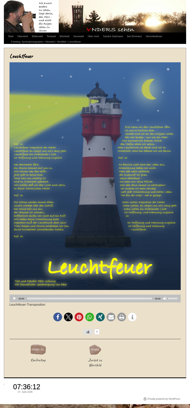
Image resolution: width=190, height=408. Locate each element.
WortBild (61, 41)
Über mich (93, 36)
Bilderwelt (37, 36)
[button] (57, 317)
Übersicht (22, 36)
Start (10, 36)
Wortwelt (64, 36)
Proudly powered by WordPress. (164, 399)
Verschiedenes (154, 36)
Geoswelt (78, 36)
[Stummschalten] (165, 298)
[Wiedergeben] (14, 298)
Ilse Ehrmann (134, 36)
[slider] (89, 298)
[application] (95, 298)
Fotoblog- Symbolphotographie (27, 41)
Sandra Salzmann (113, 36)
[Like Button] (88, 332)
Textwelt (51, 36)
